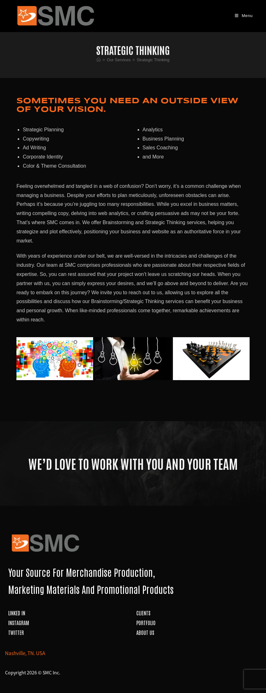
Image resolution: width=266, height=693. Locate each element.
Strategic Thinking (153, 59)
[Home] (99, 59)
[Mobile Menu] (244, 15)
